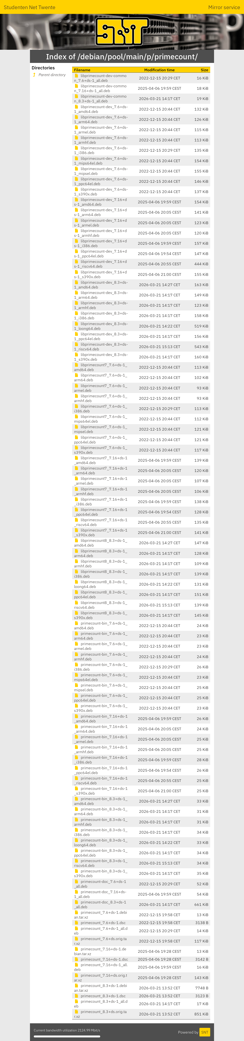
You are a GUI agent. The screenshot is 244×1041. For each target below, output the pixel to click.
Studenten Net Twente (29, 7)
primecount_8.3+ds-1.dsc (100, 995)
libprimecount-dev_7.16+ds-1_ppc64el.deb (100, 253)
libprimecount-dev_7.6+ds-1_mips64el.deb (101, 161)
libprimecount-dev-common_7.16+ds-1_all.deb (100, 88)
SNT (204, 1032)
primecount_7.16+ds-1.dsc (101, 959)
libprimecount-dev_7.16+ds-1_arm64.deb (100, 212)
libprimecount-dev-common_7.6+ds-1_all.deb (100, 78)
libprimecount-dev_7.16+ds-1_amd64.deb (100, 202)
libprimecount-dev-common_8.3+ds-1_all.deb (100, 98)
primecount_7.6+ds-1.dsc (100, 922)
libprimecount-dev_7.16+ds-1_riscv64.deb (100, 264)
